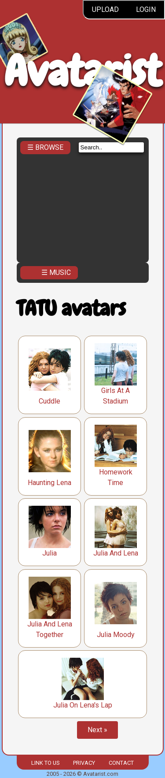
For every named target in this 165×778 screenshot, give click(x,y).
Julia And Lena (115, 553)
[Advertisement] (82, 211)
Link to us (45, 762)
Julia (49, 553)
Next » (97, 730)
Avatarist (82, 71)
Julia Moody (116, 634)
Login (146, 9)
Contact (121, 762)
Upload (105, 9)
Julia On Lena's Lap (82, 705)
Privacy (84, 762)
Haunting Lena (49, 482)
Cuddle (49, 401)
